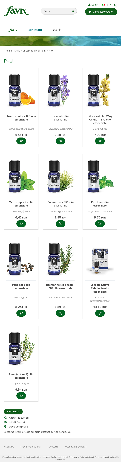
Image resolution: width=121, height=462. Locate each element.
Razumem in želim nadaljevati (81, 457)
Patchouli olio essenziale (100, 203)
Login (95, 4)
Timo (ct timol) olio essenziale (21, 376)
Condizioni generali (76, 446)
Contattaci (13, 411)
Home (9, 50)
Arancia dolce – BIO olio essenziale (21, 117)
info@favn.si (17, 422)
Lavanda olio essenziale (60, 117)
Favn (14, 30)
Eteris (58, 30)
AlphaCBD (36, 30)
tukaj (63, 460)
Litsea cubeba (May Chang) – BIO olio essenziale (100, 119)
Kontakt (9, 446)
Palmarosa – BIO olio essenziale (61, 203)
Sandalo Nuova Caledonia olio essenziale (99, 288)
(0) (103, 11)
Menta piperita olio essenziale (21, 203)
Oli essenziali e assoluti (34, 50)
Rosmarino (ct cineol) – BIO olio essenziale (60, 286)
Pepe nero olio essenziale (21, 286)
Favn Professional (31, 446)
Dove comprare (18, 426)
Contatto (53, 446)
